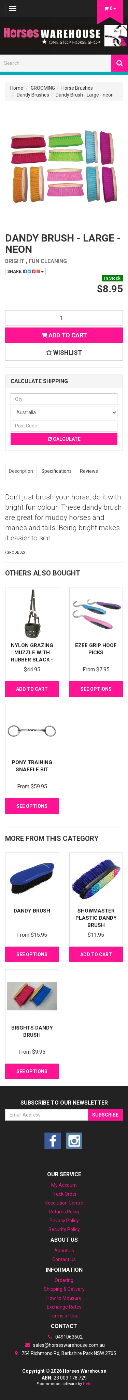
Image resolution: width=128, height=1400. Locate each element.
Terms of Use (64, 1315)
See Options (96, 689)
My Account (64, 1185)
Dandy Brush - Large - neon (85, 95)
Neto (87, 1384)
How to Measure (64, 1298)
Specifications (56, 471)
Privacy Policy (64, 1220)
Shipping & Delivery (64, 1289)
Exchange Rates (64, 1307)
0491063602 (64, 1337)
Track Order (64, 1194)
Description (21, 471)
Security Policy (64, 1229)
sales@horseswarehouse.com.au (64, 1345)
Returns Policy (64, 1211)
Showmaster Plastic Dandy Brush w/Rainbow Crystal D (96, 925)
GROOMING (43, 88)
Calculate (64, 439)
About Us (64, 1250)
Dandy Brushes (33, 95)
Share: (25, 271)
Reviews (89, 471)
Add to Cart (64, 335)
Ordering (64, 1280)
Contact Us (64, 1259)
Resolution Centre (64, 1203)
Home (16, 88)
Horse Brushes (77, 88)
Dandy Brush (32, 911)
